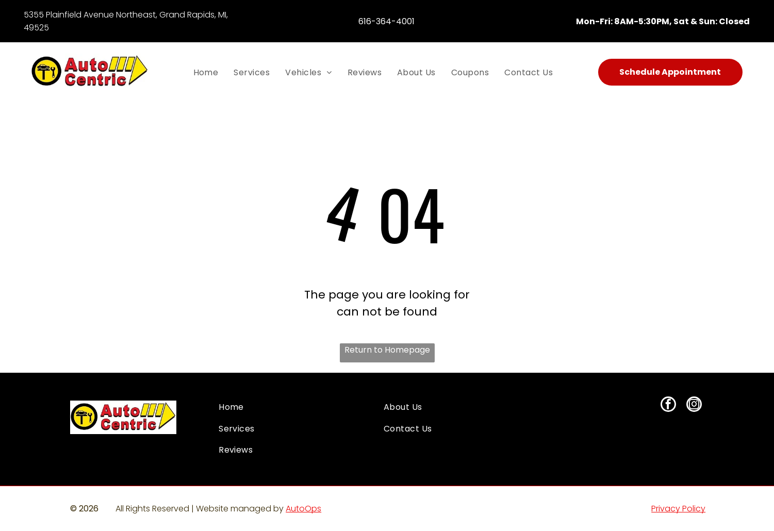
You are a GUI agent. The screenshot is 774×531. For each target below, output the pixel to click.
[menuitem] (206, 71)
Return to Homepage (387, 350)
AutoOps (303, 509)
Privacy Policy (678, 509)
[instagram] (694, 405)
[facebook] (668, 405)
